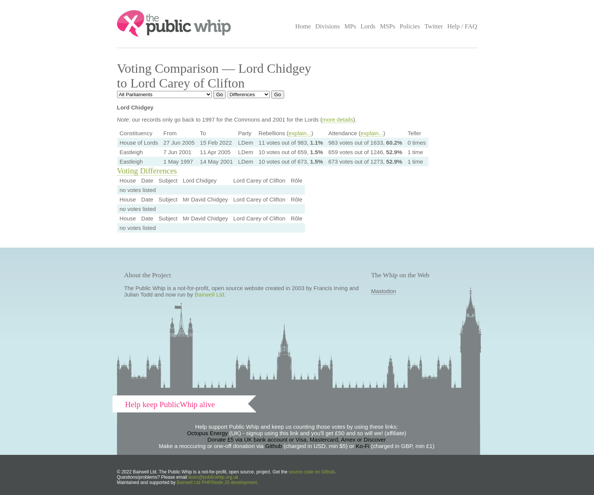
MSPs (387, 26)
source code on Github (312, 472)
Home (303, 26)
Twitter (433, 26)
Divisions (327, 26)
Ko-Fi (362, 446)
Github (273, 446)
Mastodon (383, 291)
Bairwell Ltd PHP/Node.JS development (217, 482)
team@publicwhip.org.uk (213, 477)
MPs (350, 26)
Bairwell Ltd (209, 294)
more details (337, 119)
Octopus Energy (207, 433)
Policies (410, 26)
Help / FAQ (462, 26)
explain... (300, 133)
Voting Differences (147, 170)
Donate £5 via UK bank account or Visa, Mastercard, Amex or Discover (297, 439)
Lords (368, 26)
